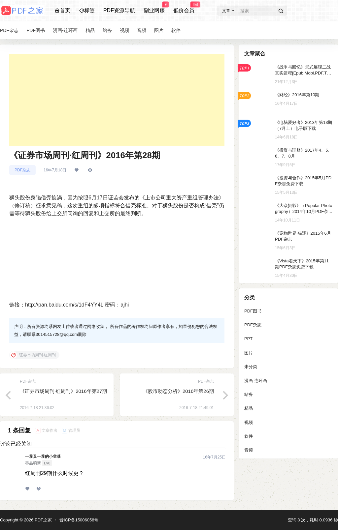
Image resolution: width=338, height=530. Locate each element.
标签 (87, 10)
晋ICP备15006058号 (79, 519)
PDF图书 (252, 311)
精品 (248, 408)
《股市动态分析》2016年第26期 (178, 391)
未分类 (250, 366)
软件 (248, 436)
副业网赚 (154, 8)
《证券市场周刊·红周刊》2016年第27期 (63, 391)
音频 (248, 450)
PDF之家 (42, 519)
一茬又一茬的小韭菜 (43, 456)
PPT (248, 338)
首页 (62, 10)
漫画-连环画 (255, 380)
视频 (248, 422)
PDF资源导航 (119, 10)
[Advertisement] (116, 100)
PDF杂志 (22, 170)
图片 (248, 352)
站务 (248, 394)
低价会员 (183, 8)
